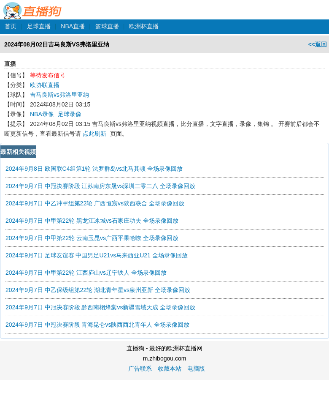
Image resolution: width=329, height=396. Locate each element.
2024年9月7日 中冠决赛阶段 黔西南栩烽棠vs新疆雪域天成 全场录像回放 (100, 307)
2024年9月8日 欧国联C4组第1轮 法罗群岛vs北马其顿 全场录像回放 (94, 168)
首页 (10, 26)
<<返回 (317, 44)
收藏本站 (169, 368)
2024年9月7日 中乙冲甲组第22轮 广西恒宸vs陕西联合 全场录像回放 (94, 203)
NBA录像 (42, 114)
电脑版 (196, 368)
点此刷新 (94, 133)
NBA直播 (73, 26)
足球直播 (39, 26)
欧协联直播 (44, 85)
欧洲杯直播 (144, 26)
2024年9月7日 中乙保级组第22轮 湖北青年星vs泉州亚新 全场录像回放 (97, 290)
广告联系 (140, 368)
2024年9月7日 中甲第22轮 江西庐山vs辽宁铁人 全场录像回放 (86, 272)
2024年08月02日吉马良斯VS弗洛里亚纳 (56, 44)
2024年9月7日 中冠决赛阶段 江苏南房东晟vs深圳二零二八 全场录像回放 (100, 186)
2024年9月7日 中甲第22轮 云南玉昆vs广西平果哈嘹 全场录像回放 (91, 238)
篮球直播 (107, 26)
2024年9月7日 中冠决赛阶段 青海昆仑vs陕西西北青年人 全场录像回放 (97, 324)
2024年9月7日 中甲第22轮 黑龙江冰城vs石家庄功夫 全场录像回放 (91, 220)
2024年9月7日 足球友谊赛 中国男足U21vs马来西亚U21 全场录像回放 (96, 255)
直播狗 (32, 6)
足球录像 (69, 114)
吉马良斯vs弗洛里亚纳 (59, 94)
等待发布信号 (47, 75)
